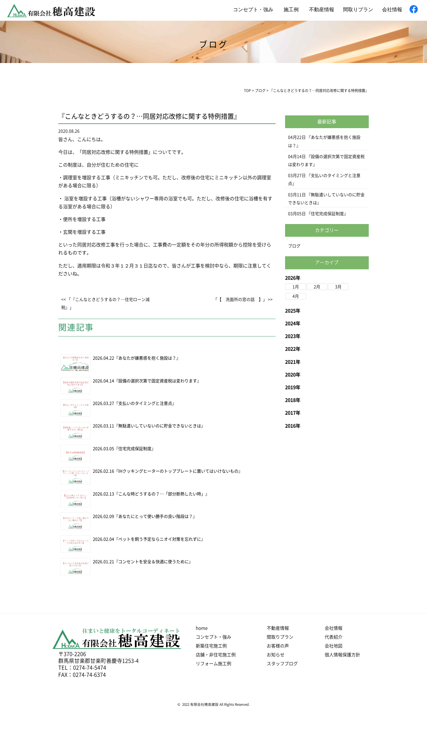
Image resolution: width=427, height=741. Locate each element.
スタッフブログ (282, 663)
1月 (295, 287)
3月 (338, 287)
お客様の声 (278, 646)
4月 (295, 296)
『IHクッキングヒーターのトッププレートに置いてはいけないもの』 (178, 471)
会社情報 (392, 9)
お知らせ (275, 655)
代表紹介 (333, 637)
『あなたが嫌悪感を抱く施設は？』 (147, 358)
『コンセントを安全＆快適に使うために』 (153, 562)
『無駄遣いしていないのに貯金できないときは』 (159, 426)
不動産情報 (321, 9)
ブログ (294, 246)
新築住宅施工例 (211, 646)
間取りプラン (358, 9)
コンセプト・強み (253, 9)
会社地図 (333, 646)
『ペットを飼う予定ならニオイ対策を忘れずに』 (159, 539)
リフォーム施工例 (213, 663)
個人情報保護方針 (342, 655)
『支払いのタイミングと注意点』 (145, 403)
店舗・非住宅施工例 (216, 655)
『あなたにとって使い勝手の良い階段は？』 (155, 516)
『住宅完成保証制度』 (135, 449)
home (202, 628)
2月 (317, 287)
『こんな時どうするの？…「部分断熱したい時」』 (161, 494)
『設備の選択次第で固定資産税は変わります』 (157, 381)
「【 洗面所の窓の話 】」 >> (243, 299)
